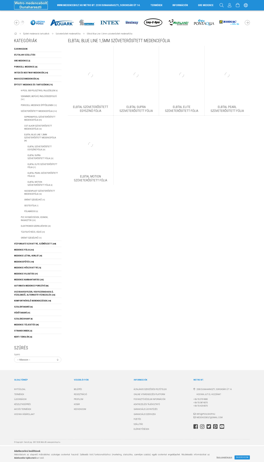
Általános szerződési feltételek (150, 389)
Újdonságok (20, 399)
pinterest (215, 426)
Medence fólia (24, 249)
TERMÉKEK (156, 5)
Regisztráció (80, 394)
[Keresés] (222, 5)
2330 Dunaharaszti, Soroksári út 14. (214, 389)
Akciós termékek (22, 409)
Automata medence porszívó (31, 285)
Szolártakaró (23, 306)
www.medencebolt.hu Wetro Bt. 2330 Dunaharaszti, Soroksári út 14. (98, 5)
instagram (202, 426)
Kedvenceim (80, 409)
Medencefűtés (24, 261)
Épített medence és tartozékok (33, 84)
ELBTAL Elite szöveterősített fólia (42, 166)
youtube (222, 426)
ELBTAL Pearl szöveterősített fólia (43, 174)
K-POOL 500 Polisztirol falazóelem (39, 90)
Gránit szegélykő (34, 199)
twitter (209, 426)
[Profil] (230, 5)
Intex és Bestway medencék (31, 72)
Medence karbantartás (29, 279)
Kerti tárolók (23, 336)
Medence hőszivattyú (27, 267)
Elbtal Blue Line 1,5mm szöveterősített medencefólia (40, 137)
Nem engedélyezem (224, 457)
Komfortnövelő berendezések (32, 300)
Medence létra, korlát (28, 255)
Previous (16, 22)
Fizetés (137, 419)
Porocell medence (25, 66)
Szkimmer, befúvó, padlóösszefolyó (39, 97)
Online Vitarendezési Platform (149, 394)
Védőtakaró (22, 312)
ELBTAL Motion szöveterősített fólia (40, 183)
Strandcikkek (23, 330)
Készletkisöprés (22, 404)
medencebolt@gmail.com (209, 417)
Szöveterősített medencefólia (39, 111)
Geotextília (31, 205)
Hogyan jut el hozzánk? (207, 394)
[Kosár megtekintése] (238, 5)
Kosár (77, 404)
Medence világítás (26, 273)
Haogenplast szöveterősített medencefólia (39, 192)
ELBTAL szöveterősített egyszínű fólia (40, 148)
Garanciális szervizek (145, 414)
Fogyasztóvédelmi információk (150, 399)
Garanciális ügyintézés (145, 409)
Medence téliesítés (26, 324)
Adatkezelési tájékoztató (147, 404)
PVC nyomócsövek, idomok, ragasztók (34, 218)
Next (247, 22)
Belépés (78, 389)
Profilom (78, 399)
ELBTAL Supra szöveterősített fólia (40, 157)
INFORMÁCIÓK (180, 5)
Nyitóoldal (20, 389)
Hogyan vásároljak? (24, 414)
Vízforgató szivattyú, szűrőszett (35, 243)
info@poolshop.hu (205, 414)
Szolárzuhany (23, 318)
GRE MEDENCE (205, 5)
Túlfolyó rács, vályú (33, 232)
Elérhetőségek (141, 429)
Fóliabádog (31, 211)
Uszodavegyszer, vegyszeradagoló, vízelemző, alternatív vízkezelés (34, 293)
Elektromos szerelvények (36, 226)
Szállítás (138, 424)
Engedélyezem (242, 457)
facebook (195, 426)
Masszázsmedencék (26, 78)
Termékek (19, 394)
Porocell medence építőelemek (39, 105)
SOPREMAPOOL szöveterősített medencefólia (39, 118)
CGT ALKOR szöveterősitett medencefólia (38, 127)
